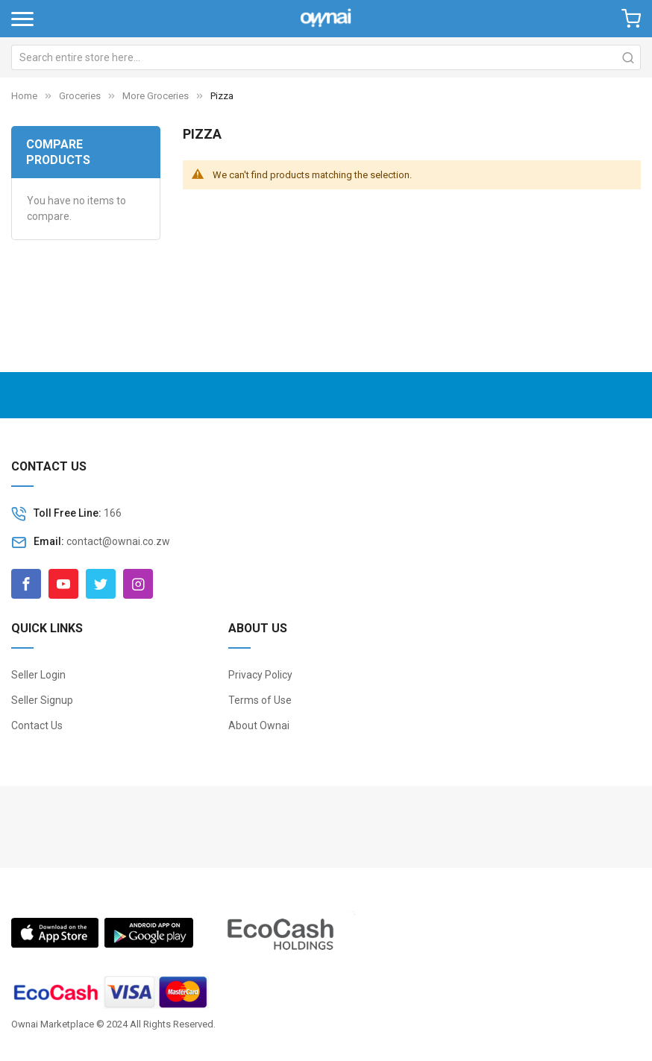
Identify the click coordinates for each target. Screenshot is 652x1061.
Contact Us (37, 725)
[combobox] (326, 57)
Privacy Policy (260, 675)
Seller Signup (42, 700)
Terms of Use (260, 700)
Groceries (80, 95)
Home (24, 95)
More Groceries (155, 95)
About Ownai (258, 725)
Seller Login (38, 675)
